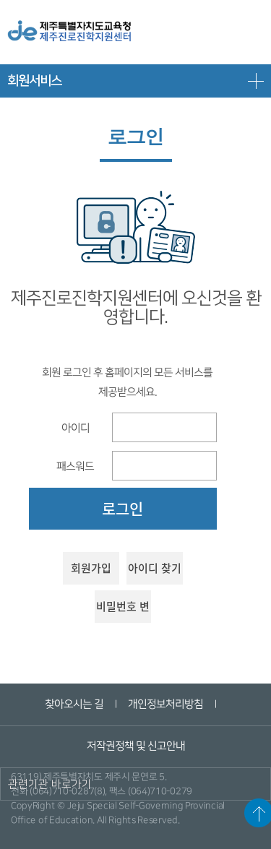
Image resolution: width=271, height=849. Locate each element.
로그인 (122, 508)
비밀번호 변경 (123, 610)
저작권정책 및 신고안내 (135, 746)
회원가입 (91, 568)
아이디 (75, 427)
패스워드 (75, 466)
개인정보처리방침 (165, 704)
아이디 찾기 (154, 568)
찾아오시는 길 (74, 704)
